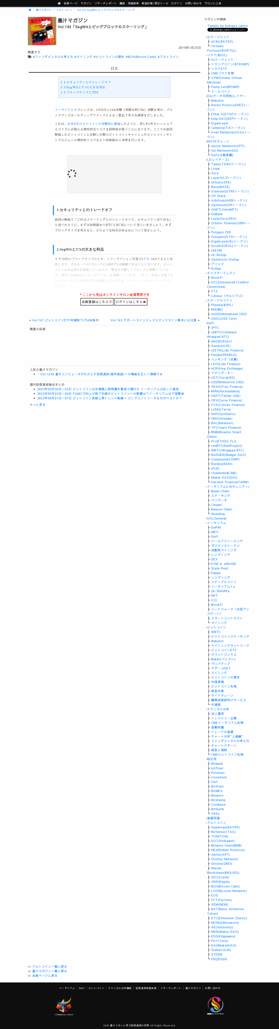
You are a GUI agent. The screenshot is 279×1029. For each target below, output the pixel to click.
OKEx (215, 813)
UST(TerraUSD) (223, 377)
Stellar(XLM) (221, 950)
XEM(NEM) (219, 904)
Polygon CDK (221, 232)
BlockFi (217, 277)
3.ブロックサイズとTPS (79, 92)
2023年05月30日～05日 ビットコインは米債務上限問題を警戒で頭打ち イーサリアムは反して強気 (108, 389)
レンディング (220, 554)
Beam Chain (220, 491)
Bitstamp (218, 800)
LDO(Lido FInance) (226, 364)
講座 (122, 3)
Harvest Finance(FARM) (230, 482)
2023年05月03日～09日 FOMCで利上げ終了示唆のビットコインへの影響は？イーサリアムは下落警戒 (110, 393)
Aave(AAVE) (221, 346)
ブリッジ (217, 264)
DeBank (217, 214)
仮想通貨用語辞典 (146, 988)
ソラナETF (219, 68)
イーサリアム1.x (223, 586)
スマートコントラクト (227, 618)
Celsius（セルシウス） (228, 296)
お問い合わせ (193, 3)
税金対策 (217, 691)
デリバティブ (220, 663)
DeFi (210, 323)
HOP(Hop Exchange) (227, 368)
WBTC (215, 632)
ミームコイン (220, 91)
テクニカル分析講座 (120, 988)
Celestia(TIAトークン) (228, 127)
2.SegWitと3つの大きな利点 (83, 87)
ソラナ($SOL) (217, 55)
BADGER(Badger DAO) (228, 455)
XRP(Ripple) (220, 881)
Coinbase (218, 804)
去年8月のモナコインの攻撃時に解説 (93, 123)
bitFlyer (217, 768)
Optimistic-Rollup (225, 259)
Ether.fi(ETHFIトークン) (230, 114)
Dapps (216, 573)
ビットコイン (216, 627)
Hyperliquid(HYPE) (225, 827)
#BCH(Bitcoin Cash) (141, 57)
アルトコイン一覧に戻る (49, 966)
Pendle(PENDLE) (224, 355)
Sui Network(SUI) (224, 150)
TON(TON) (219, 836)
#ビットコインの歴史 (109, 57)
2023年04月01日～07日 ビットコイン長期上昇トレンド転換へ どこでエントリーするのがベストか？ (109, 398)
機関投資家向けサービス (228, 700)
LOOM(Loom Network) (229, 891)
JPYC (215, 327)
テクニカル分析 (218, 709)
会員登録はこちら (97, 301)
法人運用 (217, 713)
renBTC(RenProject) (226, 445)
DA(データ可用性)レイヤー (226, 96)
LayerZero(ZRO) (224, 218)
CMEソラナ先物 (222, 73)
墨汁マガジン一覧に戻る (49, 971)
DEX (214, 559)
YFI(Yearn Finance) (226, 427)
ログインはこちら (131, 301)
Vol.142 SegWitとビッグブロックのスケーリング (106, 9)
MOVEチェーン (218, 141)
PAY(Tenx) (219, 941)
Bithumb (217, 809)
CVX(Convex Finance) (228, 405)
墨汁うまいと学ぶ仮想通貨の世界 (129, 1025)
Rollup (216, 268)
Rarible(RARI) (222, 464)
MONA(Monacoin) (225, 922)
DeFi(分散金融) (222, 155)
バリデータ (219, 500)
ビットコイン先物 (224, 686)
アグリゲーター (222, 373)
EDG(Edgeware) (223, 936)
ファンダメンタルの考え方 (230, 741)
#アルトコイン (168, 57)
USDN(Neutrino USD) (227, 382)
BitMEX (217, 791)
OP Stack (218, 196)
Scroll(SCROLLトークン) (229, 246)
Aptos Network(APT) (228, 146)
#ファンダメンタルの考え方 (53, 57)
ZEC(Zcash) (220, 877)
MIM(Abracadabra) (225, 391)
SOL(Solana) (217, 518)
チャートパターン (224, 745)
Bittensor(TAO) (223, 832)
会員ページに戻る (45, 975)
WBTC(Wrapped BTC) (227, 450)
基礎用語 (213, 818)
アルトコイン (64, 9)
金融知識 (217, 727)
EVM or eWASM (223, 564)
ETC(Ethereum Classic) (229, 918)
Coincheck (219, 777)
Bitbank (217, 763)
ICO (214, 600)
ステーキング (220, 495)
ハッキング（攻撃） (225, 359)
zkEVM (216, 250)
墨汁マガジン (44, 9)
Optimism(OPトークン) (228, 205)
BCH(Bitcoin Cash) (225, 886)
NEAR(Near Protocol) (228, 850)
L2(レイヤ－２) (218, 159)
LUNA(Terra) (221, 409)
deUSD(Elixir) (221, 341)
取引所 (211, 759)
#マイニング (83, 57)
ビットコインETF (224, 650)
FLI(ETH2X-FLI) (223, 441)
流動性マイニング (224, 550)
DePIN (216, 527)
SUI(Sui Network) (224, 859)
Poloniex (218, 772)
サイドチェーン (222, 695)
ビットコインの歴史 (225, 677)
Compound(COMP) (225, 459)
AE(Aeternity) (222, 927)
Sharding (218, 514)
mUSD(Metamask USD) (229, 314)
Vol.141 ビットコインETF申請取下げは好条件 (65, 320)
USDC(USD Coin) (224, 318)
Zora (214, 173)
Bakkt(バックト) (223, 659)
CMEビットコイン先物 (227, 754)
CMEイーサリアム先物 (227, 723)
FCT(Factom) (221, 900)
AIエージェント (218, 37)
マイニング (219, 623)
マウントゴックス (224, 654)
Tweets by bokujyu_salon (227, 25)
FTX (214, 291)
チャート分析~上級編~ (227, 736)
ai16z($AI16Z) (222, 41)
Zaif (214, 782)
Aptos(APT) (220, 854)
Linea (215, 168)
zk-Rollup (218, 255)
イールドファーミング (227, 541)
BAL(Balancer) (222, 423)
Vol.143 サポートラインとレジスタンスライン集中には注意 (153, 320)
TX (146, 259)
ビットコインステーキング (230, 636)
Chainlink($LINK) (224, 473)
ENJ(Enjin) (219, 959)
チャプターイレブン (221, 273)
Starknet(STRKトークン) (230, 191)
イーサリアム (64, 109)
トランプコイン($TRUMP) (230, 64)
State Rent (219, 568)
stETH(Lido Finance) (227, 350)
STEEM (216, 954)
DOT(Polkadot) (223, 841)
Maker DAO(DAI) (224, 477)
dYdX (215, 468)
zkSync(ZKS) (221, 182)
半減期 (216, 704)
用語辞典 (133, 3)
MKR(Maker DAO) (225, 931)
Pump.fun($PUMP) (225, 87)
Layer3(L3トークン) (226, 177)
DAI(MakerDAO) (223, 945)
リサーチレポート (170, 988)
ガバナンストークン (225, 545)
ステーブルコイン (219, 300)
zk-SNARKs (220, 591)
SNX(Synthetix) (223, 414)
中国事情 (217, 682)
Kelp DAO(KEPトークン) (229, 118)
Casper (216, 504)
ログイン (176, 3)
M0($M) (217, 309)
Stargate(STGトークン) (229, 236)
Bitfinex (217, 786)
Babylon (217, 100)
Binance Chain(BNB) (226, 845)
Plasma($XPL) (222, 305)
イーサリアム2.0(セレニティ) (228, 486)
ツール (155, 3)
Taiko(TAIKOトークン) (228, 164)
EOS (214, 895)
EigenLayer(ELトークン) (229, 241)
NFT (214, 595)
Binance (217, 795)
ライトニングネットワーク (230, 645)
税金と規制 (219, 750)
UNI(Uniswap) (222, 418)
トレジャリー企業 (224, 718)
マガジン (86, 3)
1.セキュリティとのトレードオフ (86, 82)
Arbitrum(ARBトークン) (229, 200)
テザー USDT (221, 668)
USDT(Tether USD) (226, 395)
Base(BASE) (220, 187)
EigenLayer (219, 123)
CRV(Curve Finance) (226, 400)
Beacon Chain (221, 509)
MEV (214, 532)
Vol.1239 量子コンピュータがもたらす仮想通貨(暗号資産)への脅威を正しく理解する (101, 374)
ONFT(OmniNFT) (224, 209)
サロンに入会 (213, 3)
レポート (106, 3)
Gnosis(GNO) (221, 863)
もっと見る (38, 404)
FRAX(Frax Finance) (227, 386)
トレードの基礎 (222, 732)
